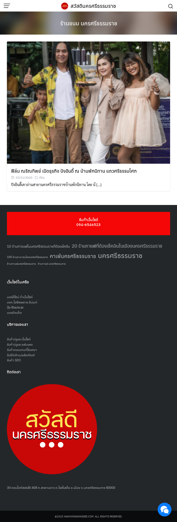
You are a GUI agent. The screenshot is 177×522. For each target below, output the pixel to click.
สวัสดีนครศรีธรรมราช (93, 5)
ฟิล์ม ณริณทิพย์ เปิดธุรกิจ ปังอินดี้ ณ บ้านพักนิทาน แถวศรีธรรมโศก (74, 170)
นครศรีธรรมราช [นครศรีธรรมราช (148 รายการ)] (120, 255)
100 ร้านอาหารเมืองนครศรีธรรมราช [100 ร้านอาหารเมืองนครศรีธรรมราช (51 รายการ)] (27, 257)
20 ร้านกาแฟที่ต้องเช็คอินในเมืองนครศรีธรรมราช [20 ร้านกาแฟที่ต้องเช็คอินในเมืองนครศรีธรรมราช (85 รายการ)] (117, 245)
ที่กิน (42, 177)
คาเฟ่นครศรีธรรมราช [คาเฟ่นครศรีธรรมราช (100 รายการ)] (73, 256)
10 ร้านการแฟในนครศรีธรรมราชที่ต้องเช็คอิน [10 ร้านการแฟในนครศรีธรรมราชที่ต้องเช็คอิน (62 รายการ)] (38, 246)
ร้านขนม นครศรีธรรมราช (88, 23)
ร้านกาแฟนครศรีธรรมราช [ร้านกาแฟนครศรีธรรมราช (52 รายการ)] (21, 263)
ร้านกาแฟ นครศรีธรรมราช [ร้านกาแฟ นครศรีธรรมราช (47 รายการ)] (52, 263)
